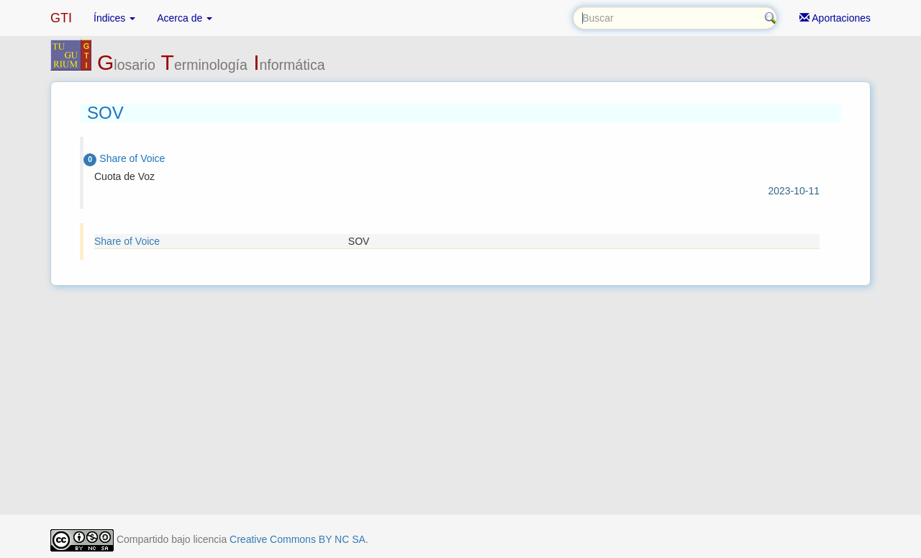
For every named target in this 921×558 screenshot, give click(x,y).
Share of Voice (127, 241)
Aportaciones (835, 18)
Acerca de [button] (184, 18)
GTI (61, 18)
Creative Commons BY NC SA (298, 539)
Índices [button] (114, 18)
